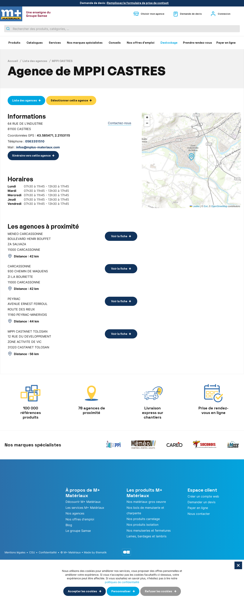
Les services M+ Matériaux (85, 508)
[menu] (122, 42)
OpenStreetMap (219, 206)
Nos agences (75, 513)
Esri (206, 206)
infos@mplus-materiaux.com (38, 147)
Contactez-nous (119, 123)
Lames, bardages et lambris (146, 536)
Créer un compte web (203, 496)
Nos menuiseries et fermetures (149, 530)
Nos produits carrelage (143, 519)
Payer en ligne (198, 508)
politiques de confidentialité (122, 581)
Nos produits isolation (142, 524)
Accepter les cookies (83, 591)
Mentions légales (15, 552)
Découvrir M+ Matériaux (83, 502)
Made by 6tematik (95, 552)
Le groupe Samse (78, 531)
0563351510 (34, 141)
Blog (69, 525)
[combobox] (122, 28)
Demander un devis (201, 502)
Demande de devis (187, 14)
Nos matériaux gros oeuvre (146, 502)
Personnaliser (121, 591)
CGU (32, 552)
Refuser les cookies (159, 591)
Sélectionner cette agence (69, 100)
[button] (191, 156)
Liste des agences (34, 61)
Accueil (13, 61)
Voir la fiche (119, 236)
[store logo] (27, 13)
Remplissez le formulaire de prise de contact (138, 3)
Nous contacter (199, 514)
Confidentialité (48, 552)
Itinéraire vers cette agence (31, 155)
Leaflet (194, 206)
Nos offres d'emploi (80, 519)
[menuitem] (14, 42)
